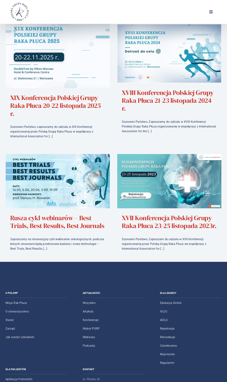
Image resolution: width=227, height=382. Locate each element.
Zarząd (10, 326)
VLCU (163, 309)
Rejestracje (167, 326)
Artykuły (88, 309)
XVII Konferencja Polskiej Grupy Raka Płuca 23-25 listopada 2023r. (136, 220)
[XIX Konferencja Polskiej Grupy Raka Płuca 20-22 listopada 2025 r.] (58, 56)
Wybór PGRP (91, 326)
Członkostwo (168, 343)
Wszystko (89, 300)
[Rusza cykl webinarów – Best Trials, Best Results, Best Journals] (101, 143)
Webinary (89, 334)
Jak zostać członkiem (19, 334)
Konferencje (91, 317)
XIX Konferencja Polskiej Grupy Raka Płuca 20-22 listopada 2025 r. (55, 105)
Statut (9, 317)
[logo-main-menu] (20, 4)
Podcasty (89, 343)
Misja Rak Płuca (16, 300)
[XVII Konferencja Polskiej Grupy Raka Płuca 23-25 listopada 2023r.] (137, 179)
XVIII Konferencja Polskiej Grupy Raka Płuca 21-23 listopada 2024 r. (157, 100)
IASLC (164, 317)
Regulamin (167, 360)
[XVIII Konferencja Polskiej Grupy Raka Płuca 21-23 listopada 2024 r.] (158, 53)
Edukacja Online (171, 300)
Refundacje (167, 334)
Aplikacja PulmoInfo (19, 377)
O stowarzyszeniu (17, 309)
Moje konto (167, 352)
